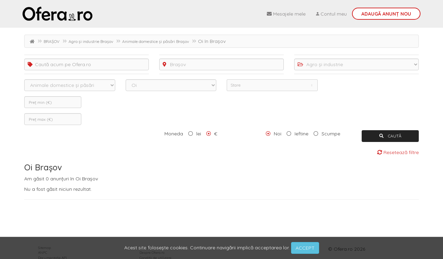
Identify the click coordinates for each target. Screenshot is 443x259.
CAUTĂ (390, 136)
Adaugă (386, 14)
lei (198, 134)
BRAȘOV (52, 41)
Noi (277, 134)
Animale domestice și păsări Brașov (155, 41)
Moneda (173, 134)
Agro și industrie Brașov (91, 41)
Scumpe (331, 134)
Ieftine (301, 134)
